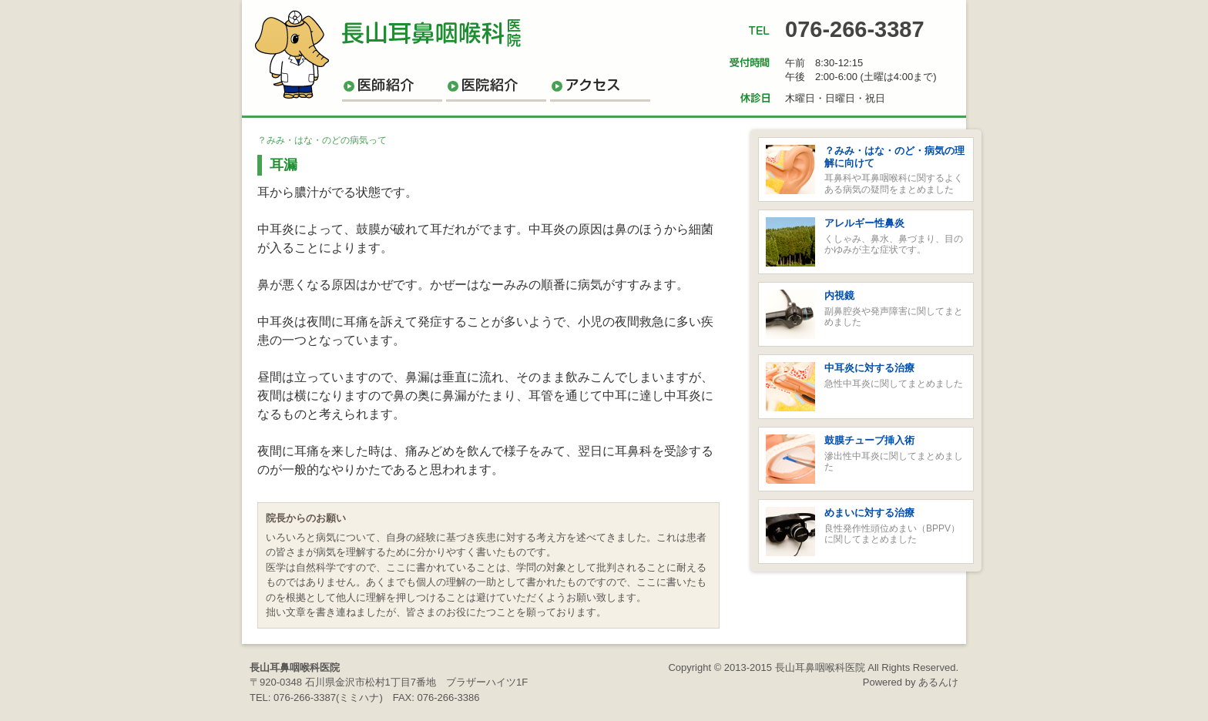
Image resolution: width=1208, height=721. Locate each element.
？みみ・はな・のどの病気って (322, 140)
